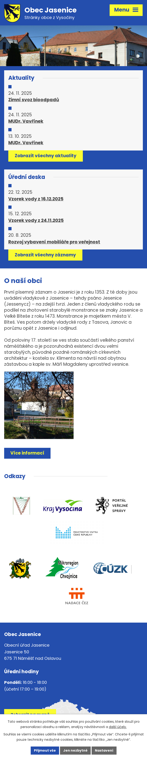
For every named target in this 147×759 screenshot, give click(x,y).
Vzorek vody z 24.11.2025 (36, 220)
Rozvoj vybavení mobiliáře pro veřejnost (54, 242)
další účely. (118, 727)
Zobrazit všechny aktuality (45, 156)
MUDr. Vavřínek (25, 121)
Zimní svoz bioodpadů (33, 100)
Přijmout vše (45, 750)
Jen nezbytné (75, 750)
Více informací (27, 453)
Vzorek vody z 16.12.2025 (35, 199)
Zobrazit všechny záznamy (45, 255)
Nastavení (104, 750)
